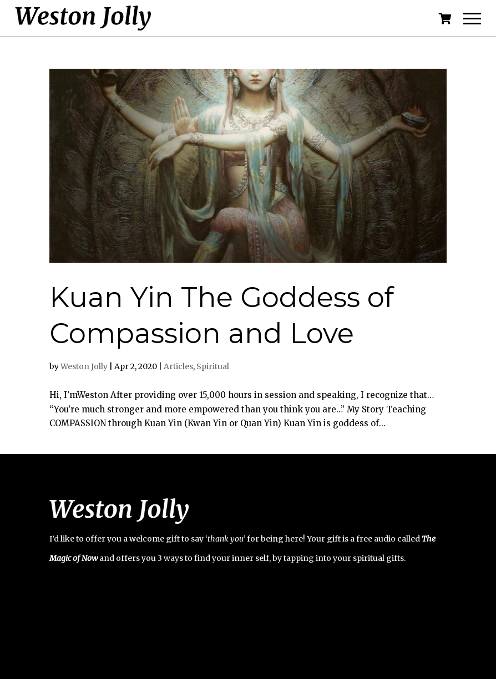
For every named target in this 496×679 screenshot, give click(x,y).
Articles (178, 366)
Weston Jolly (84, 366)
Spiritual (212, 366)
